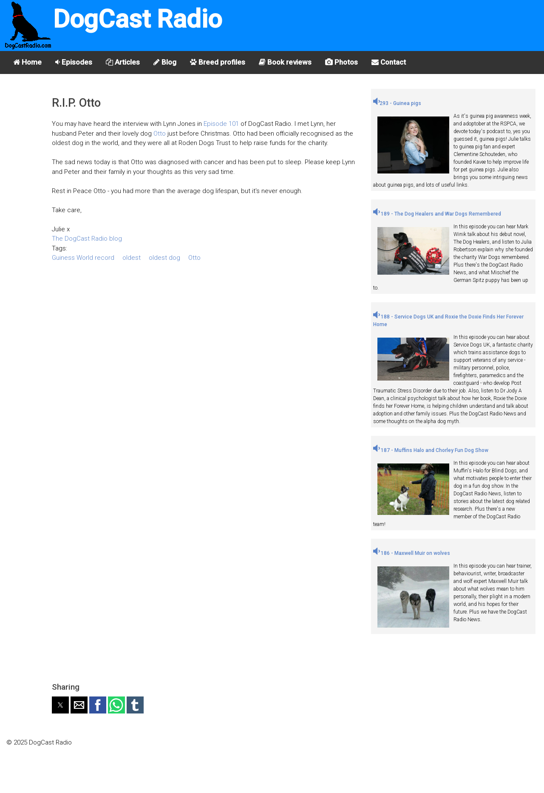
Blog (164, 62)
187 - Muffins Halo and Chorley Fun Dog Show (430, 450)
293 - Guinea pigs (397, 103)
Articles (123, 62)
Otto (159, 133)
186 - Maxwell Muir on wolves (411, 553)
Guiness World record (83, 257)
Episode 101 (221, 124)
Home (27, 62)
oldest (131, 257)
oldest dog (164, 257)
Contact (388, 62)
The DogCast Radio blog (87, 238)
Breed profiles (217, 62)
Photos (341, 62)
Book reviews (285, 62)
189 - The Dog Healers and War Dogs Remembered (437, 214)
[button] (60, 704)
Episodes (73, 62)
